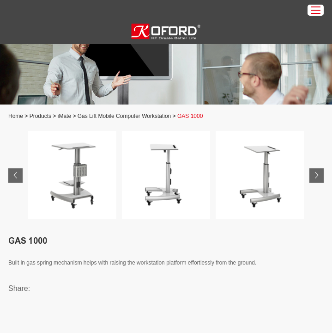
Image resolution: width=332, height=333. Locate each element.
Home (15, 116)
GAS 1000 (190, 116)
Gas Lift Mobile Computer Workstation (124, 116)
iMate (64, 116)
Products (40, 116)
